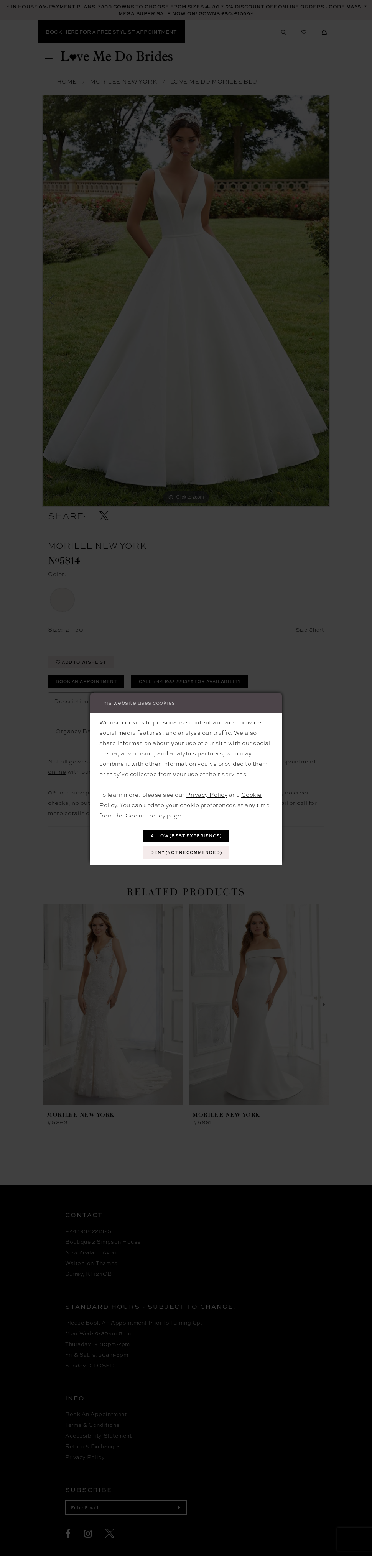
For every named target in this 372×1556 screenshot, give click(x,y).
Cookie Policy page (153, 814)
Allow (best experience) (186, 835)
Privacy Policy (206, 793)
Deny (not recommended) (186, 853)
